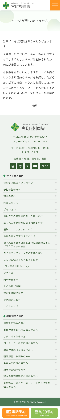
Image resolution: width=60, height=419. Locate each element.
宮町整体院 (21, 401)
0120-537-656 (39, 141)
